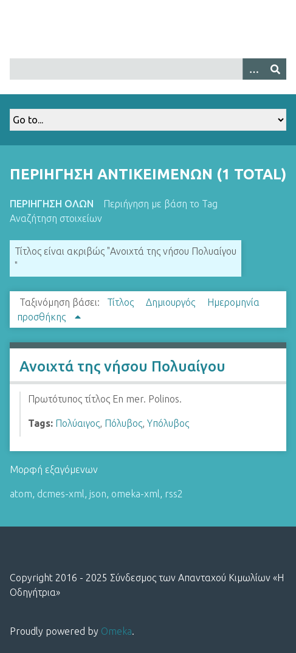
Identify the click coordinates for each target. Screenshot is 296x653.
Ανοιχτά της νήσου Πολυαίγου (122, 366)
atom (21, 493)
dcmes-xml (60, 493)
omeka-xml (135, 493)
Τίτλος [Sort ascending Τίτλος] (121, 302)
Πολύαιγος (77, 423)
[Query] (148, 69)
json (97, 493)
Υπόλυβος (168, 423)
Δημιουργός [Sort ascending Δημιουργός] (172, 302)
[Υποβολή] (275, 69)
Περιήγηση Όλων (52, 203)
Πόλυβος (123, 423)
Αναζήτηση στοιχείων (56, 218)
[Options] (253, 69)
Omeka (116, 631)
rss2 (174, 493)
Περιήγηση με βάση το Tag (160, 203)
